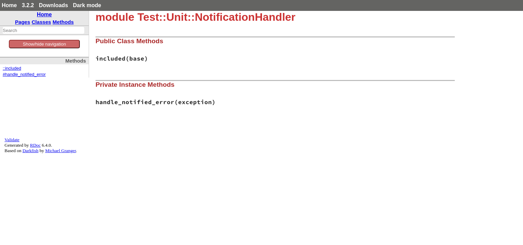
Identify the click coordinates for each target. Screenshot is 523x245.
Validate (11, 139)
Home (9, 5)
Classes (41, 22)
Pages (22, 22)
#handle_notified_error (24, 74)
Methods (63, 22)
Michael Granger (60, 150)
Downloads (53, 5)
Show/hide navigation (44, 44)
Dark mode (87, 5)
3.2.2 (28, 5)
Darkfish (31, 150)
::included (12, 68)
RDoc (35, 145)
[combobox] (43, 30)
